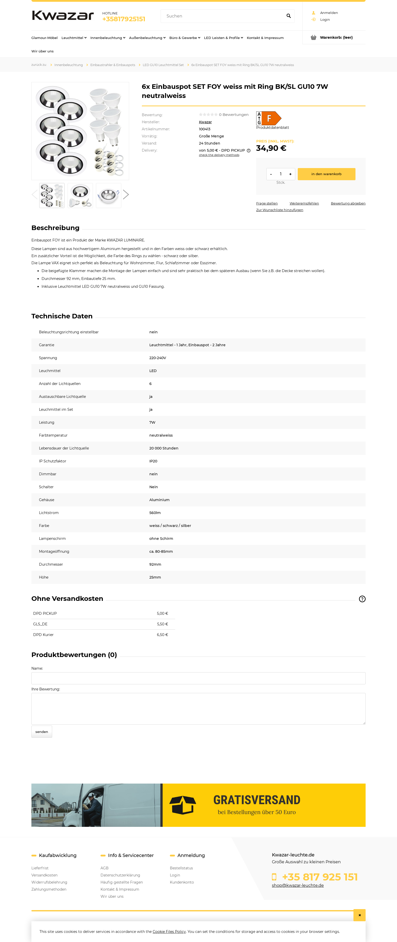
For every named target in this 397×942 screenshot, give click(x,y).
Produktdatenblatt (272, 127)
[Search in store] (223, 16)
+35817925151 (123, 19)
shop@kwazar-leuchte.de (298, 885)
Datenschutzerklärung (120, 875)
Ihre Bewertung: (45, 689)
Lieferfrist (40, 868)
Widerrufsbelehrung (49, 882)
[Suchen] (288, 16)
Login (175, 875)
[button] (34, 196)
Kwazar (205, 122)
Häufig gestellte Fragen (122, 882)
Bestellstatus (181, 868)
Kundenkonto (182, 882)
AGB (105, 868)
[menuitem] (44, 37)
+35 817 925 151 (318, 877)
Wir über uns (112, 896)
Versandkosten (44, 875)
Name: (37, 668)
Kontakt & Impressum (120, 889)
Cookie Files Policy (169, 931)
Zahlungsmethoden (48, 889)
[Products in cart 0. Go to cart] (334, 37)
